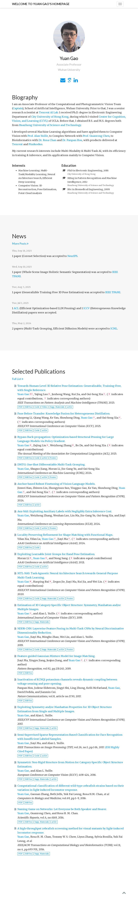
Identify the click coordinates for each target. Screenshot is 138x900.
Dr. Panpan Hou (72, 140)
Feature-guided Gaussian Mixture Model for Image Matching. (56, 656)
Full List (17, 379)
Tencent (17, 144)
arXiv (69, 407)
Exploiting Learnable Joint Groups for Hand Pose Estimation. (56, 554)
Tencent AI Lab (48, 112)
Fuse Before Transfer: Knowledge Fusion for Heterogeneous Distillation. (63, 413)
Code (36, 407)
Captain (17, 108)
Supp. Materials (57, 407)
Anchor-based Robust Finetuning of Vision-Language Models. (56, 483)
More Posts (20, 243)
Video (44, 407)
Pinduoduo (35, 144)
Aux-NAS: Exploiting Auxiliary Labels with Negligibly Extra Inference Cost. (64, 511)
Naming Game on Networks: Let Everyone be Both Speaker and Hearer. (62, 809)
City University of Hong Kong (50, 116)
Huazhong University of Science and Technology (50, 125)
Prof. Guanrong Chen (96, 135)
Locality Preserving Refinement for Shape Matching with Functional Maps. (65, 534)
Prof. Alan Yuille (38, 135)
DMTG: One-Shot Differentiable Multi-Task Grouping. (51, 464)
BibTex (28, 407)
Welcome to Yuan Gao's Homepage (40, 4)
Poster (53, 458)
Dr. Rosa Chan (47, 140)
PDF (20, 407)
